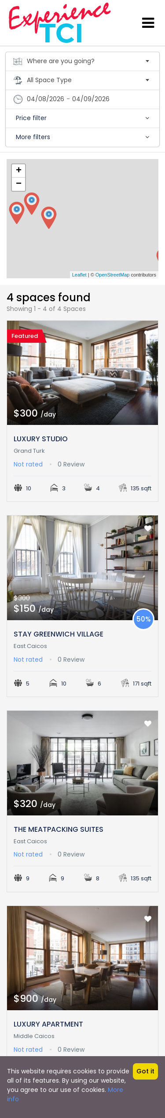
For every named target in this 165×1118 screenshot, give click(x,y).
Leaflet (79, 274)
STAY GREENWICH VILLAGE (58, 634)
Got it (145, 1071)
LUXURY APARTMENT (48, 1024)
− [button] (19, 184)
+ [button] (19, 171)
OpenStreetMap (112, 274)
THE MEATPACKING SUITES (58, 829)
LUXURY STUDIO (41, 439)
